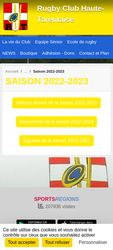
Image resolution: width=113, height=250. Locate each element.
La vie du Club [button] (16, 41)
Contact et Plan (94, 53)
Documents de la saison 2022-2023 (56, 121)
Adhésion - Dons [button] (58, 53)
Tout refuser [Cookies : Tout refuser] (57, 242)
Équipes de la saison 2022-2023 (56, 140)
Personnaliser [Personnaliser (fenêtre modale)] (93, 242)
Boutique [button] (28, 53)
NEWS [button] (8, 53)
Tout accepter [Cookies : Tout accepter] (22, 242)
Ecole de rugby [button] (81, 41)
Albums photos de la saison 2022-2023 (56, 102)
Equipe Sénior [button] (48, 41)
